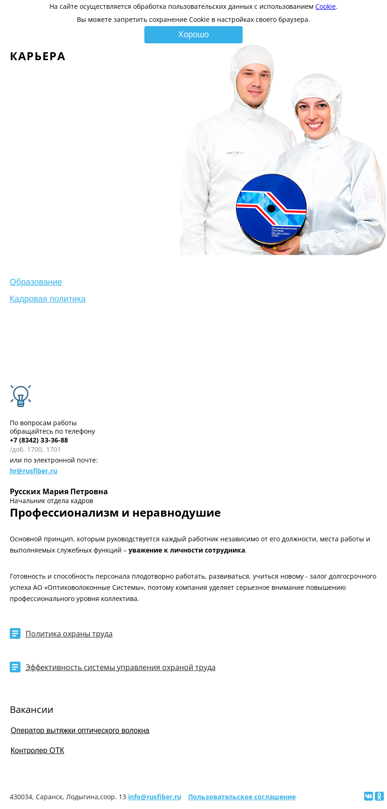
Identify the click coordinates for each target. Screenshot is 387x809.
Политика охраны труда (69, 634)
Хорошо (193, 34)
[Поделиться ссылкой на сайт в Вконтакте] (368, 796)
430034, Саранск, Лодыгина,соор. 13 (68, 796)
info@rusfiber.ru (154, 796)
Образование (36, 282)
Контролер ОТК (37, 750)
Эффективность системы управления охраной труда (121, 667)
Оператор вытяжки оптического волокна (80, 730)
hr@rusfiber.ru (33, 470)
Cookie (325, 6)
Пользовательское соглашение (242, 796)
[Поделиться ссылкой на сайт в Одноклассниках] (379, 796)
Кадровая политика (48, 299)
